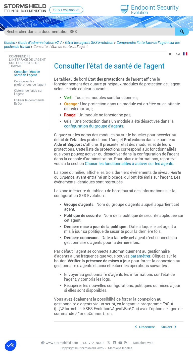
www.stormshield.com (59, 343)
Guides (9, 43)
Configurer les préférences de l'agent (30, 82)
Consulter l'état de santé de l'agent (27, 73)
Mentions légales (120, 348)
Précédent (147, 327)
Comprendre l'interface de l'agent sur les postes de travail (27, 61)
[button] (182, 31)
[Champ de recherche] (96, 31)
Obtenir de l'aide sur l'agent (28, 92)
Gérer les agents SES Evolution (89, 43)
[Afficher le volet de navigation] (187, 8)
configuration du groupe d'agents (93, 126)
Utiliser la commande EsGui (29, 101)
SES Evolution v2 (66, 10)
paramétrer (140, 256)
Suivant (166, 327)
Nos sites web (143, 343)
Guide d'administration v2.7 (40, 43)
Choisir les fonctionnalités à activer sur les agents (129, 163)
